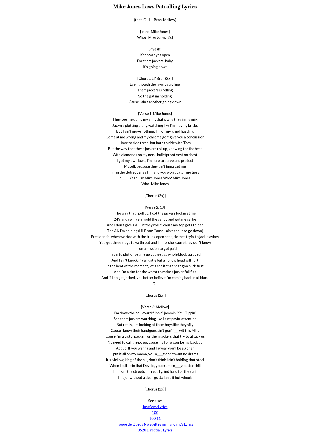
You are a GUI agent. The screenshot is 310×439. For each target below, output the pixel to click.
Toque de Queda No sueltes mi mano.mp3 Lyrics (155, 424)
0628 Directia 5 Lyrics (155, 430)
